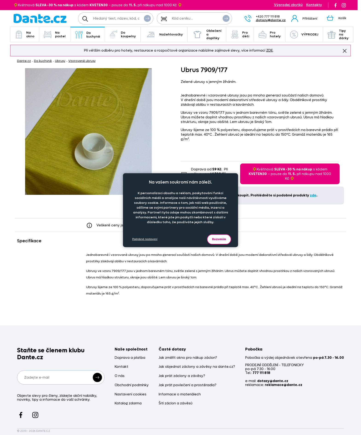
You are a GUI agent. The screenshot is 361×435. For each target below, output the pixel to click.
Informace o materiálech (180, 394)
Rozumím (219, 239)
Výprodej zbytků (288, 5)
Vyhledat (147, 18)
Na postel (55, 34)
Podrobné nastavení (144, 239)
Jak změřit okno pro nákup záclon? (188, 358)
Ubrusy (60, 61)
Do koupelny (123, 34)
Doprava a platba (130, 358)
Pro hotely (270, 34)
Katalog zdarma (128, 403)
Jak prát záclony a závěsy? (182, 376)
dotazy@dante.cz (271, 20)
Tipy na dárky (338, 34)
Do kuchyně (87, 35)
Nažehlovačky (164, 34)
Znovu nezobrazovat (345, 50)
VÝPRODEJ (304, 34)
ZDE (269, 50)
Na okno (24, 34)
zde (313, 195)
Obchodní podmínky (132, 385)
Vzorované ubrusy (82, 61)
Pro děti (240, 34)
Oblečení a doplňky (206, 34)
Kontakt (121, 367)
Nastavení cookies (130, 394)
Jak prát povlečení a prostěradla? (187, 385)
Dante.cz (24, 61)
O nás (120, 376)
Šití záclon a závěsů (175, 403)
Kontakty (314, 5)
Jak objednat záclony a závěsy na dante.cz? (197, 367)
